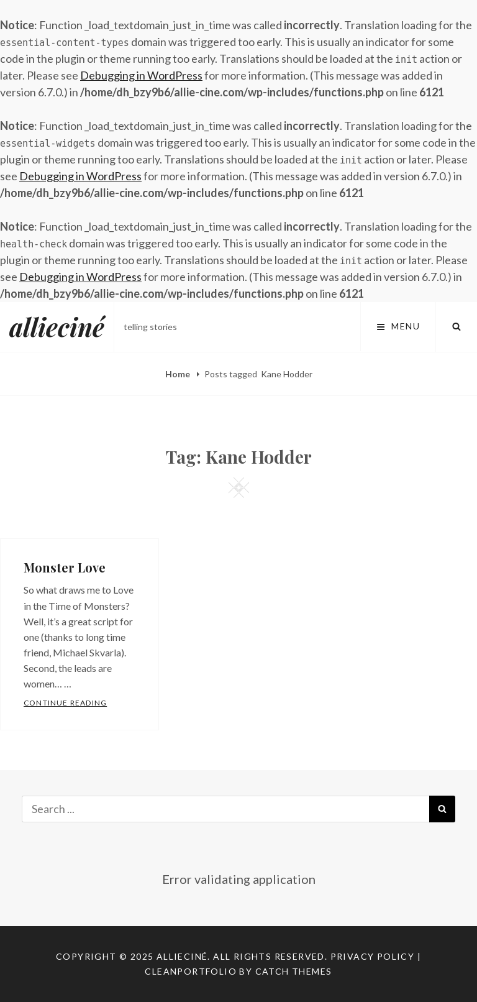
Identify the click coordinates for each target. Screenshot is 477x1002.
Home (178, 374)
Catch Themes (293, 971)
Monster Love (65, 567)
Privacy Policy (372, 956)
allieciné (56, 326)
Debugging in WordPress (141, 75)
